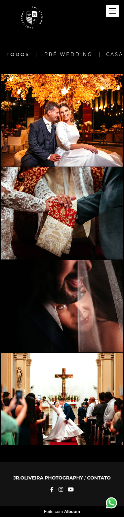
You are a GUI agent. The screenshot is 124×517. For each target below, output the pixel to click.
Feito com (62, 511)
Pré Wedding (68, 54)
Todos (18, 54)
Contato (99, 478)
